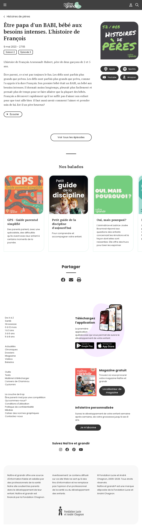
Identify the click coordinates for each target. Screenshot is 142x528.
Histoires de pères (18, 16)
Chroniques (11, 349)
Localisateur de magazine (112, 390)
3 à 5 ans (10, 333)
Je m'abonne (88, 427)
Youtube (109, 77)
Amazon (129, 77)
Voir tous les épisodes (71, 137)
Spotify (129, 69)
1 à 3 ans (9, 330)
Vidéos (9, 359)
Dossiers (9, 352)
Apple (109, 69)
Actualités (10, 346)
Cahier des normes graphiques (22, 413)
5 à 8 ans (10, 336)
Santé (8, 320)
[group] (24, 213)
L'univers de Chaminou (17, 381)
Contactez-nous (14, 416)
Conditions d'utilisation (17, 403)
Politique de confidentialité (19, 406)
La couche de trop (15, 394)
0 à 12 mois (11, 327)
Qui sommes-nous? (16, 400)
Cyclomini (10, 384)
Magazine (10, 355)
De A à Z (9, 317)
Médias (9, 410)
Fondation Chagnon (33, 497)
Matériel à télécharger (17, 378)
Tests (8, 375)
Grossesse (11, 324)
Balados (9, 362)
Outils (8, 371)
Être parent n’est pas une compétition (25, 397)
